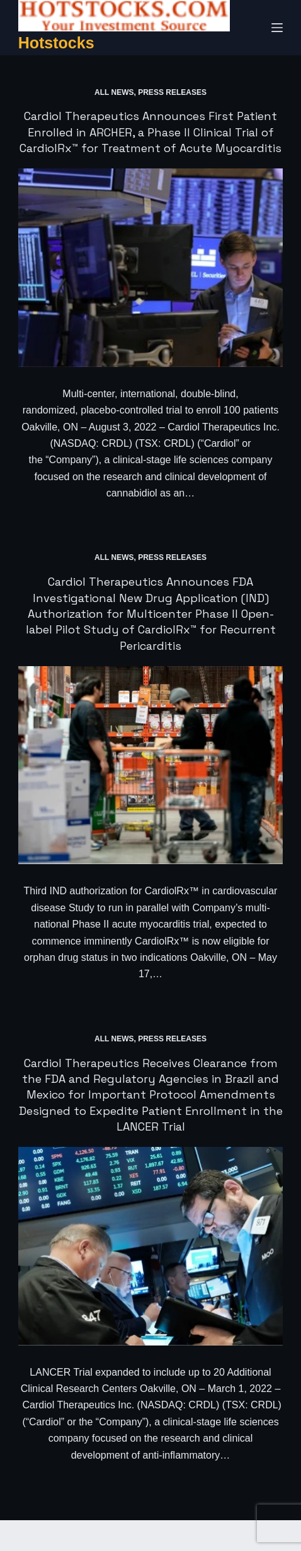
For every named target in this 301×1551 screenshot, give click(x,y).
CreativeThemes (228, 1535)
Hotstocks (56, 43)
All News (113, 92)
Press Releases (172, 92)
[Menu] (277, 27)
